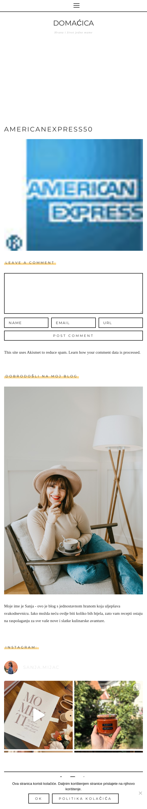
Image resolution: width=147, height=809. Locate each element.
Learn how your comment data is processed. (105, 352)
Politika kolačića (85, 799)
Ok (38, 799)
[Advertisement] (73, 84)
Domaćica (73, 23)
